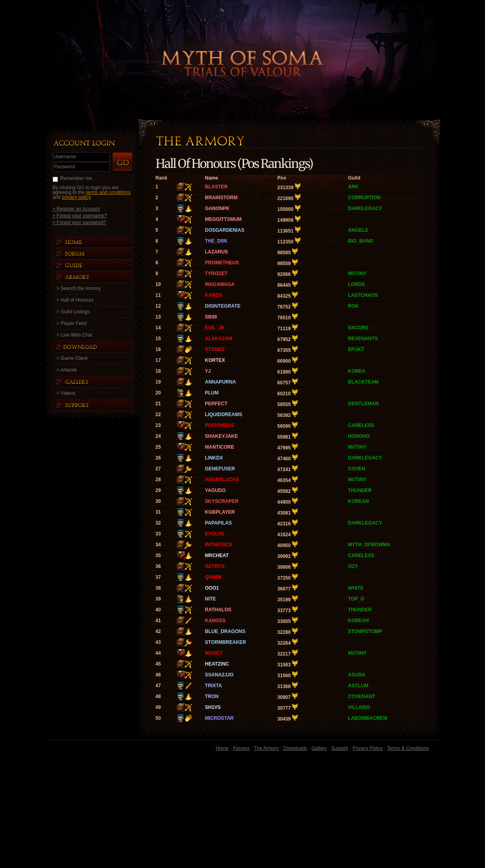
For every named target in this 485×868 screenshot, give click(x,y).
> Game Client (72, 358)
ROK (353, 306)
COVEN (356, 469)
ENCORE (358, 328)
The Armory (266, 748)
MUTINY (357, 273)
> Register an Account (76, 208)
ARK (353, 187)
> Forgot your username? (80, 215)
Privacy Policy (368, 748)
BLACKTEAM (363, 382)
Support (339, 748)
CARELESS (361, 425)
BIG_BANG (360, 241)
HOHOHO (359, 436)
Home (222, 748)
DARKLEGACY (365, 208)
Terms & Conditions (408, 748)
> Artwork (67, 370)
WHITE (356, 588)
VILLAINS (359, 707)
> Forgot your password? (79, 222)
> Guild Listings (73, 312)
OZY (353, 566)
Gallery (319, 748)
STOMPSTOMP (365, 631)
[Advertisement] (243, 811)
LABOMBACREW (367, 718)
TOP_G (356, 599)
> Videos (66, 393)
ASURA (356, 675)
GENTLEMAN (363, 403)
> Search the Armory (79, 288)
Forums (241, 748)
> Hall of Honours (75, 300)
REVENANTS (363, 338)
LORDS (356, 284)
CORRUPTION (364, 197)
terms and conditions (108, 192)
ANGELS (358, 230)
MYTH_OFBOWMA (369, 544)
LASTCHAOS (363, 295)
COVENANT (361, 696)
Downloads (295, 748)
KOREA (356, 371)
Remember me (76, 178)
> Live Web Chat (74, 335)
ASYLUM (358, 685)
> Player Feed (72, 323)
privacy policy (76, 197)
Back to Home (242, 50)
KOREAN (358, 501)
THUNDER (360, 490)
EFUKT (356, 349)
